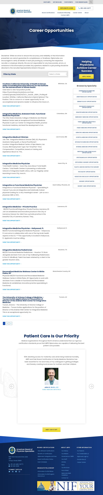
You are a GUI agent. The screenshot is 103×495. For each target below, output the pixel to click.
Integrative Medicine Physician (16, 163)
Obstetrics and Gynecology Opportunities (86, 152)
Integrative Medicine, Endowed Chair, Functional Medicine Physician (24, 115)
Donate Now (80, 460)
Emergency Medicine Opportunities (86, 117)
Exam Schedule (42, 463)
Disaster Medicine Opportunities (86, 112)
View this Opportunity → (12, 106)
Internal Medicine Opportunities (86, 147)
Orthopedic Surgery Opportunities (86, 162)
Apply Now (86, 76)
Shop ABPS (47, 2)
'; (57, 74)
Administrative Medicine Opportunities (87, 91)
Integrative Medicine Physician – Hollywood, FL (23, 228)
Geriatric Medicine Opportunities (87, 132)
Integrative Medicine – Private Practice (20, 207)
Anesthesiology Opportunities (87, 97)
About (86, 13)
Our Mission (65, 455)
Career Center (77, 13)
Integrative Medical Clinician (15, 137)
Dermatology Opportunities (86, 101)
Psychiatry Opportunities (86, 172)
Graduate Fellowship (63, 13)
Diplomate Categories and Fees (47, 457)
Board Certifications (48, 13)
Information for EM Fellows (45, 472)
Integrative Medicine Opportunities (86, 142)
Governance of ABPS (68, 457)
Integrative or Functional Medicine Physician (22, 185)
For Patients (68, 2)
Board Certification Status (45, 460)
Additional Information (24, 493)
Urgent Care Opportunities (87, 186)
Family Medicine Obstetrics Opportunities (86, 122)
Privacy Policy (12, 493)
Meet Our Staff (51, 431)
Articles (64, 463)
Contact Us (65, 479)
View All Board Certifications (46, 452)
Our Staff (64, 460)
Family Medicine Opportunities (87, 128)
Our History (65, 452)
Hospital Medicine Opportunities (86, 137)
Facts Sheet (65, 471)
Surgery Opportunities (86, 181)
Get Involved (57, 2)
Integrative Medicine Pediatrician (17, 250)
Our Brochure (65, 469)
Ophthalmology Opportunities (86, 157)
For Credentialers (81, 2)
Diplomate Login (66, 8)
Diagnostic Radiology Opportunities (86, 106)
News (63, 466)
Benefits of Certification (45, 455)
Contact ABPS (65, 15)
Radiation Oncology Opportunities (87, 176)
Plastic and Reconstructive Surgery (86, 167)
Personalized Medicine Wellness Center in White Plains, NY (23, 272)
